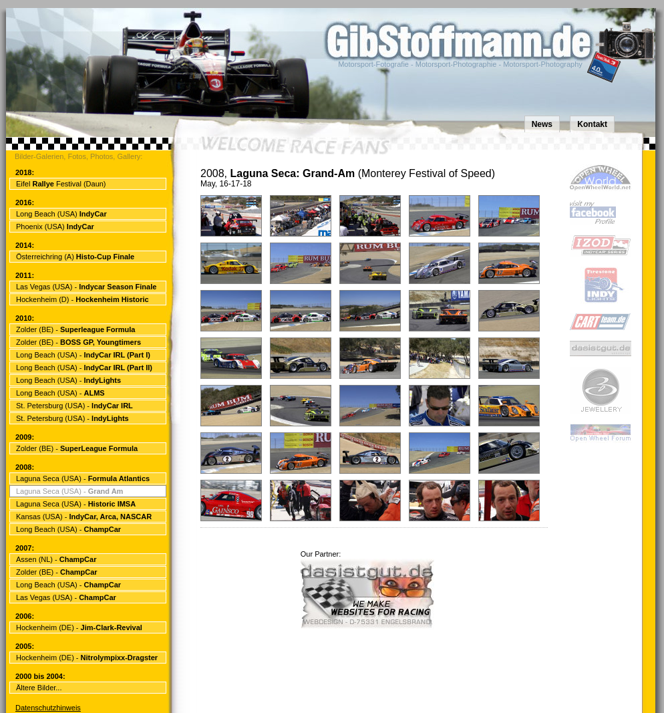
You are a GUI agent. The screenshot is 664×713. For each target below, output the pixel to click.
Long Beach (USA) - (83, 355)
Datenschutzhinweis (48, 708)
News (542, 124)
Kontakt (592, 124)
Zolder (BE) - (76, 329)
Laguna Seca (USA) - (83, 478)
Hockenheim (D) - (82, 299)
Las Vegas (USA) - (86, 287)
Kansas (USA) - (84, 517)
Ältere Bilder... (38, 688)
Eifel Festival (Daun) (61, 184)
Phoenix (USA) (55, 227)
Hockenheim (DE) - (79, 627)
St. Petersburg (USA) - (74, 406)
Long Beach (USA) (61, 214)
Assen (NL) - (56, 559)
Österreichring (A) (75, 257)
